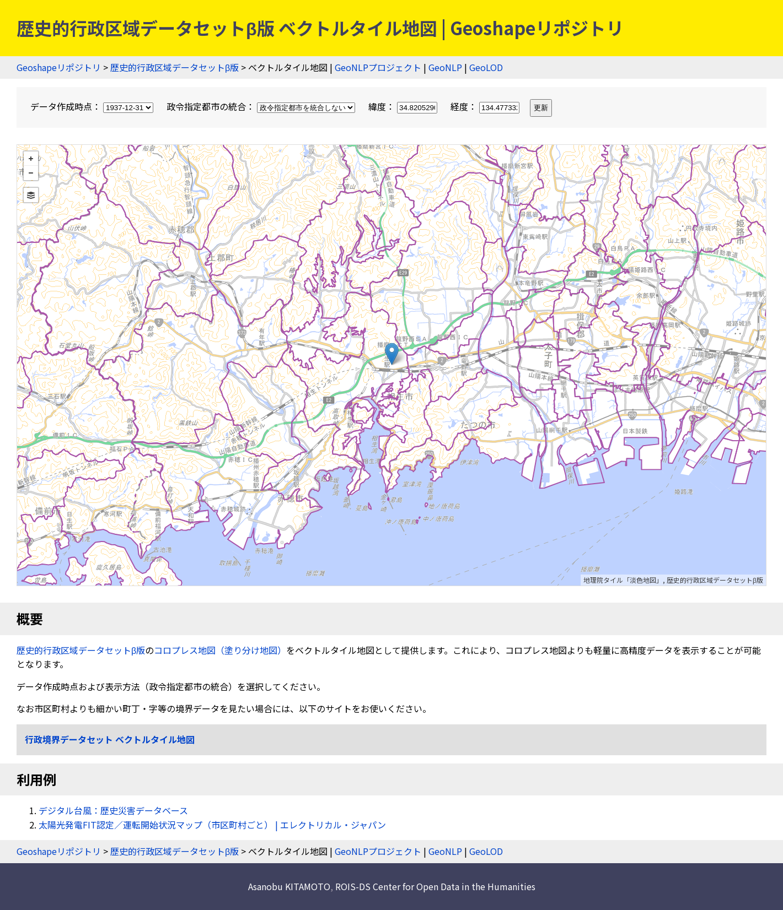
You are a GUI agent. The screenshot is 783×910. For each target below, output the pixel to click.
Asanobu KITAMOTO (289, 886)
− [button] (31, 173)
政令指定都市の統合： (262, 106)
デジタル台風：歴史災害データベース (113, 810)
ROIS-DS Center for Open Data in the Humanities (435, 886)
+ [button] (31, 158)
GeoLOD (486, 67)
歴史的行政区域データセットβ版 (174, 67)
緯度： (403, 106)
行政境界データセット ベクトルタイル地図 (110, 739)
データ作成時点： (92, 106)
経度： (486, 106)
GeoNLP (445, 67)
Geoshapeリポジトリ (59, 67)
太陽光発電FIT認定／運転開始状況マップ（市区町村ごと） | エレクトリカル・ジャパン (212, 824)
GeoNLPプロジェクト (378, 67)
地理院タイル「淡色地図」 (623, 579)
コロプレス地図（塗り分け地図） (220, 650)
